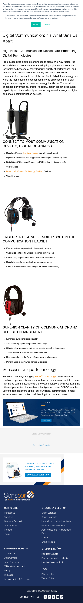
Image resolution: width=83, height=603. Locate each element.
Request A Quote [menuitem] (50, 554)
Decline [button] (47, 24)
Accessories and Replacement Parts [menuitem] (56, 532)
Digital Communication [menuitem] (41, 434)
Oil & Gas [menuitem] (8, 575)
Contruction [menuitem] (9, 554)
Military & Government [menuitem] (14, 567)
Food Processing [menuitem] (12, 562)
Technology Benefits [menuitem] (41, 445)
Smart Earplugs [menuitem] (49, 513)
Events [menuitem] (7, 534)
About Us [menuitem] (8, 517)
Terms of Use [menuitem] (48, 579)
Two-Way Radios (30, 153)
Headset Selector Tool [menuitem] (52, 563)
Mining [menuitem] (7, 571)
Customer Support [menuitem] (13, 521)
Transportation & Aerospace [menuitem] (17, 579)
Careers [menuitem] (8, 530)
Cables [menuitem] (45, 538)
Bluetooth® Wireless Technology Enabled (24, 171)
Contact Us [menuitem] (9, 513)
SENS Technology (45, 376)
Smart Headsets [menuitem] (49, 517)
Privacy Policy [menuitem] (48, 574)
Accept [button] (35, 24)
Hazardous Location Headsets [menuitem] (56, 521)
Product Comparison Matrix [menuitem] (55, 558)
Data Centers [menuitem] (10, 558)
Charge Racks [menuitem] (48, 542)
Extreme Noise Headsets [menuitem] (53, 526)
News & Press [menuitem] (10, 526)
